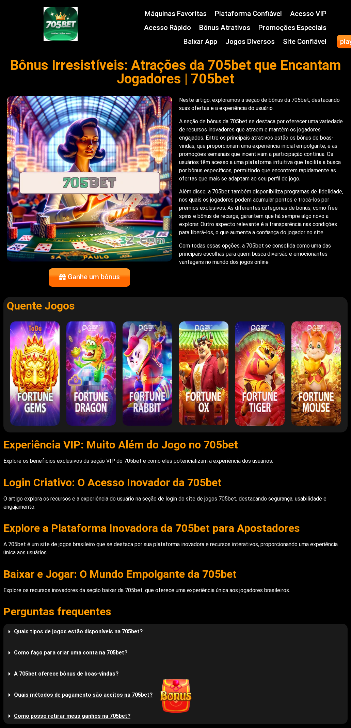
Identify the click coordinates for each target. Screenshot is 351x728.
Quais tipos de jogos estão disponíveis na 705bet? (78, 631)
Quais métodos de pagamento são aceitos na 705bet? (83, 695)
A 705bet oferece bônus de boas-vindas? (66, 673)
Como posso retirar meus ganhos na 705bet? (72, 716)
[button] (175, 631)
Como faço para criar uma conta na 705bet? (70, 652)
